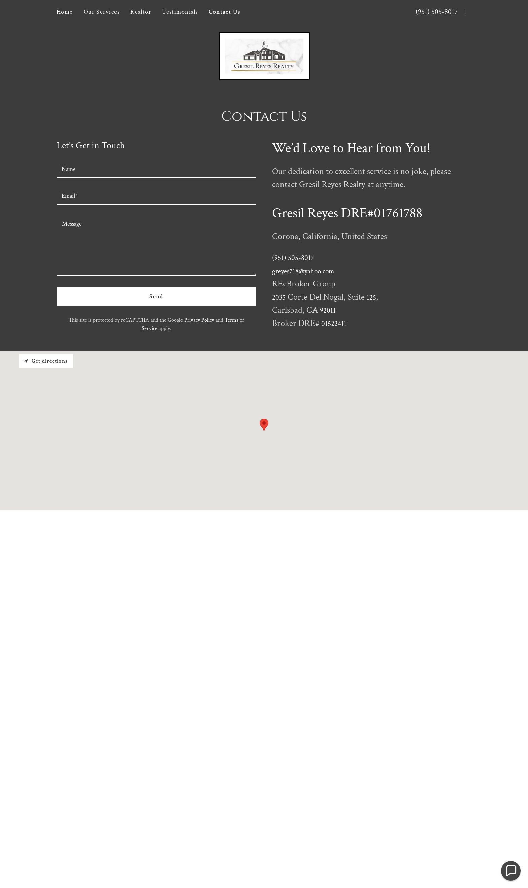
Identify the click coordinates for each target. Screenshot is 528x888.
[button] (511, 871)
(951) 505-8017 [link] (437, 12)
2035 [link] (279, 297)
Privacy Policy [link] (199, 320)
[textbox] (156, 168)
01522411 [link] (333, 323)
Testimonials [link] (180, 12)
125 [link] (371, 297)
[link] (264, 55)
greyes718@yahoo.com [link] (303, 271)
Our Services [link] (102, 12)
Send (156, 296)
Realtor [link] (140, 12)
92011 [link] (328, 310)
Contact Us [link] (225, 12)
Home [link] (65, 12)
